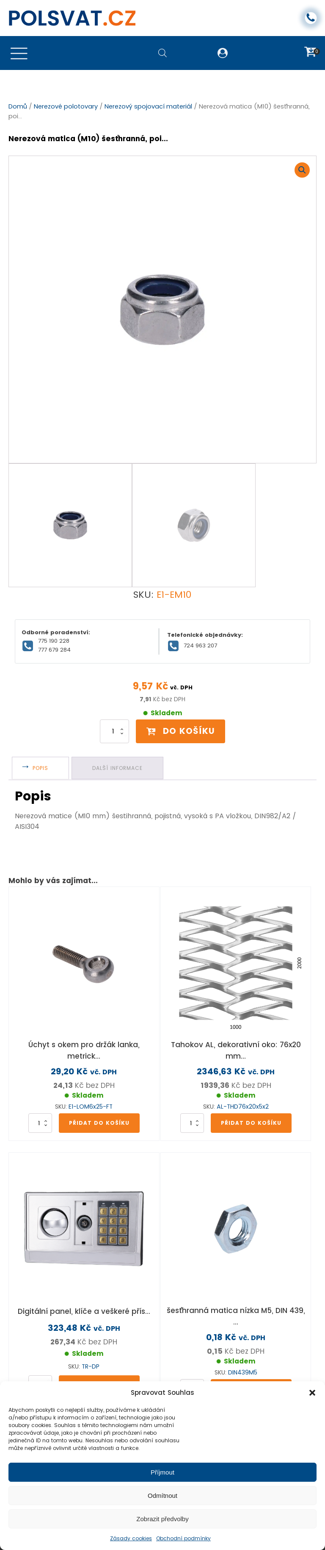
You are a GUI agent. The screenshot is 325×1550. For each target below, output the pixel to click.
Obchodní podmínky (183, 1538)
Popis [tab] (41, 748)
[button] (312, 1392)
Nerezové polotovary (66, 107)
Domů (17, 107)
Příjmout (162, 1472)
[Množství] (109, 712)
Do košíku (180, 711)
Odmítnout (162, 1495)
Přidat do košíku (99, 1102)
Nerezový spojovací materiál (148, 107)
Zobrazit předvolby (162, 1518)
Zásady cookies (131, 1538)
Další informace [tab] (120, 748)
